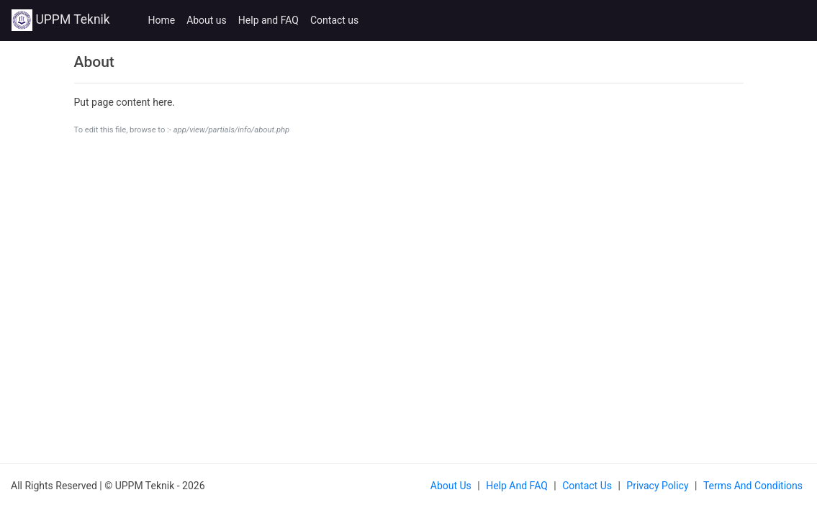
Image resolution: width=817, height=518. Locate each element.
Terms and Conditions (753, 485)
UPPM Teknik (61, 20)
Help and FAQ (268, 20)
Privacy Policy (657, 485)
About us (206, 20)
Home (161, 20)
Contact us (334, 20)
